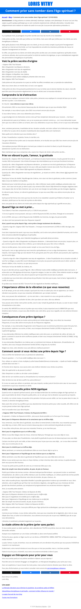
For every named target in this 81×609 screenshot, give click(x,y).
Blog (10, 17)
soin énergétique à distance (56, 568)
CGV (49, 606)
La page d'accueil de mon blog (12, 594)
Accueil (4, 17)
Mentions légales (41, 606)
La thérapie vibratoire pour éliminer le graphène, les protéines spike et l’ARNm (28, 588)
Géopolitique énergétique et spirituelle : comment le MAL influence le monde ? (28, 591)
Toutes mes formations (10, 597)
